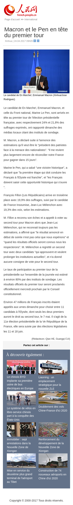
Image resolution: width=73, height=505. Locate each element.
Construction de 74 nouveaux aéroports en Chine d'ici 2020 (52, 474)
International (30, 19)
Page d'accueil (12, 19)
